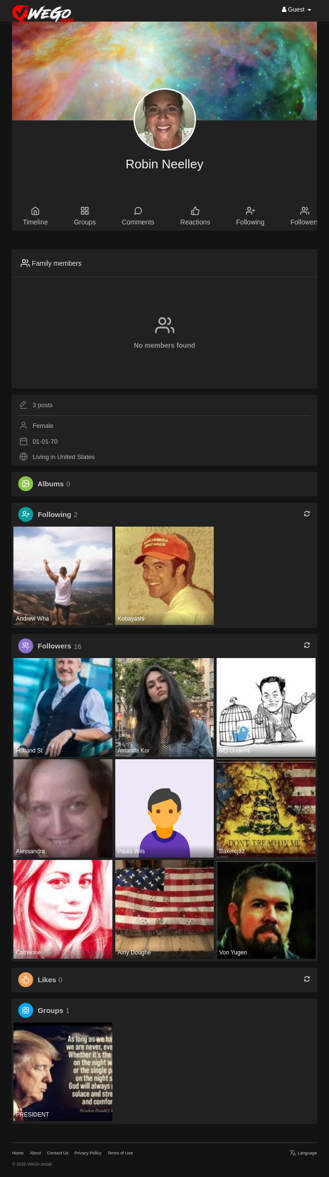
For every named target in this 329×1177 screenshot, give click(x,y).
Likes (46, 980)
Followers (54, 646)
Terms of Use (120, 1153)
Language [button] (303, 1153)
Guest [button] (296, 9)
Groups (50, 1010)
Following (54, 514)
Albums (50, 484)
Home (18, 1153)
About (35, 1153)
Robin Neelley (165, 164)
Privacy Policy (87, 1153)
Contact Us (58, 1153)
